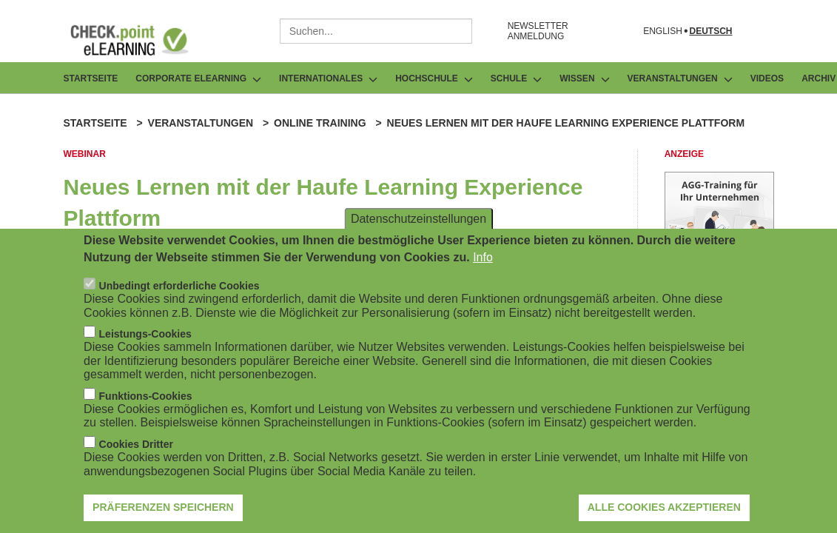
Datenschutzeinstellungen (418, 224)
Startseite (91, 78)
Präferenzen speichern (163, 513)
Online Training (320, 123)
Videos (767, 78)
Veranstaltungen (201, 123)
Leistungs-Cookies (145, 340)
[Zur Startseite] (141, 40)
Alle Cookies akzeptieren (664, 513)
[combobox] (376, 31)
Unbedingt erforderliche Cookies (179, 291)
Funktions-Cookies (145, 401)
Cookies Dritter (136, 449)
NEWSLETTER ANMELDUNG (538, 31)
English (662, 31)
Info (483, 262)
